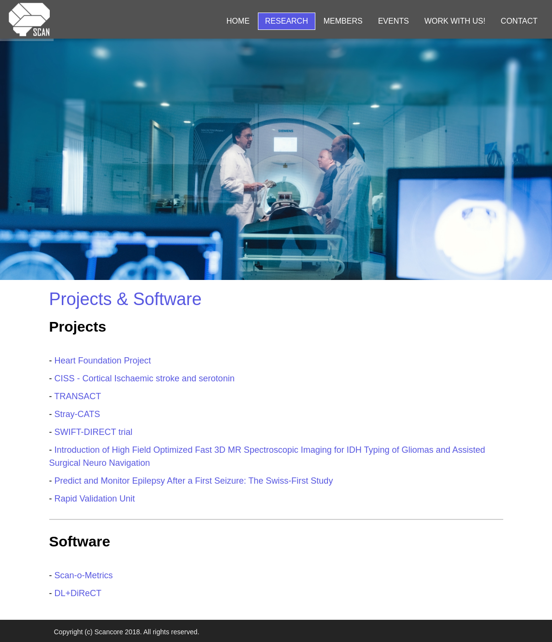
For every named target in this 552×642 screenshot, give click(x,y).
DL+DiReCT (78, 593)
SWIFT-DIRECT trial (94, 432)
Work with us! (455, 21)
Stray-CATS (77, 414)
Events (393, 21)
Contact (519, 21)
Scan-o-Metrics (84, 575)
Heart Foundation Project (103, 360)
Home (238, 21)
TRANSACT (77, 396)
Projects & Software (125, 299)
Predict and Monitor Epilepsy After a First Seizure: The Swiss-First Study (194, 481)
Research (286, 21)
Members (343, 21)
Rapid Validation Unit (95, 498)
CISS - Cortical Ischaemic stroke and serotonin (145, 378)
